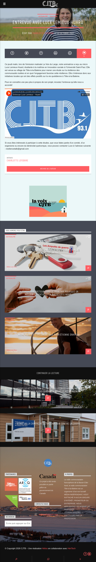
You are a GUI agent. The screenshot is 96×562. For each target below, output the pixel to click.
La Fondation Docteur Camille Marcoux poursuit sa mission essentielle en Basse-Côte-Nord (48, 293)
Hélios (45, 548)
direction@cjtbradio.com (48, 514)
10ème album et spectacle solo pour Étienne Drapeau (49, 335)
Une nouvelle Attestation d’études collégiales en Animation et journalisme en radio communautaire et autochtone (48, 390)
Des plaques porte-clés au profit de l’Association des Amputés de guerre (48, 251)
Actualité (43, 16)
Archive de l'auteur (48, 168)
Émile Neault (11, 308)
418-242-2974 (44, 510)
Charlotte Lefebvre (43, 33)
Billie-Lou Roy (12, 267)
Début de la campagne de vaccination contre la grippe (48, 424)
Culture (54, 16)
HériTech (72, 548)
